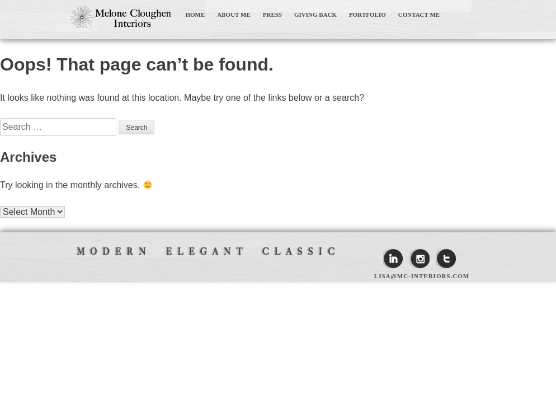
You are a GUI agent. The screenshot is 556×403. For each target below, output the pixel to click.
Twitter (446, 259)
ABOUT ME (233, 14)
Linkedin (393, 259)
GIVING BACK (315, 14)
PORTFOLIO (367, 14)
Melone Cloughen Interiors (120, 17)
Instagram (419, 259)
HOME (195, 14)
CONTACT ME (419, 14)
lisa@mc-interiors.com (421, 276)
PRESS (272, 14)
